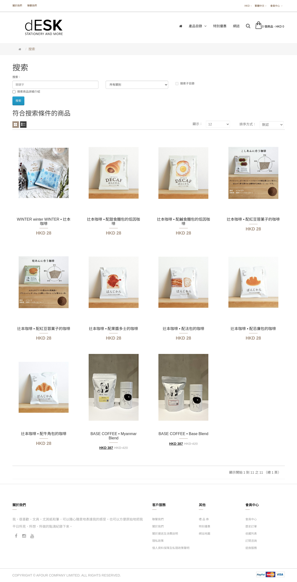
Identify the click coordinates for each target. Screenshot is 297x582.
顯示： (198, 124)
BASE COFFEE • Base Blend (183, 434)
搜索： (16, 77)
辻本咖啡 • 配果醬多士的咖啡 (113, 329)
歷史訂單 (251, 526)
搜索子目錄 (184, 83)
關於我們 (17, 5)
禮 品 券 (204, 519)
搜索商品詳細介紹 (26, 91)
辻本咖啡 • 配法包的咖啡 (184, 329)
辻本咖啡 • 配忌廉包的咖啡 (253, 329)
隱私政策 (158, 541)
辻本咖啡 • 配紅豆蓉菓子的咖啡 (253, 219)
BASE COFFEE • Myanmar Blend (114, 436)
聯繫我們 (32, 5)
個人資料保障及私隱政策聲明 (170, 548)
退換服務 (251, 548)
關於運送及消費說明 (165, 533)
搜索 (31, 49)
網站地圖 (204, 533)
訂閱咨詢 (251, 541)
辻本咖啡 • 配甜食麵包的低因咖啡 (113, 221)
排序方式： (247, 124)
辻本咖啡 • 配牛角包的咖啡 (44, 434)
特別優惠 (204, 526)
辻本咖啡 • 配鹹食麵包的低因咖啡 (183, 221)
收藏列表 (251, 533)
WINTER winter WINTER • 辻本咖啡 (43, 221)
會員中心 (251, 519)
